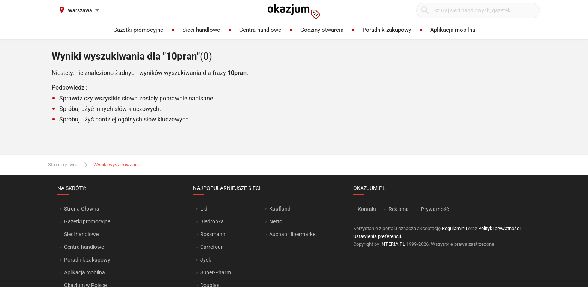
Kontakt (367, 209)
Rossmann (212, 234)
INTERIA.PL (392, 244)
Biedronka (212, 221)
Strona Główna (81, 209)
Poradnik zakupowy (87, 260)
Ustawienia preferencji (377, 236)
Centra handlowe (84, 247)
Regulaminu (454, 228)
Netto (275, 221)
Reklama (398, 209)
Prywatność (435, 209)
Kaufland (280, 209)
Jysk (205, 260)
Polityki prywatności (499, 228)
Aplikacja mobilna (84, 272)
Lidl (204, 209)
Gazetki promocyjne (87, 221)
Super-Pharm (215, 272)
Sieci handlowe (81, 234)
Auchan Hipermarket (293, 234)
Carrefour (211, 247)
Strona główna (63, 164)
